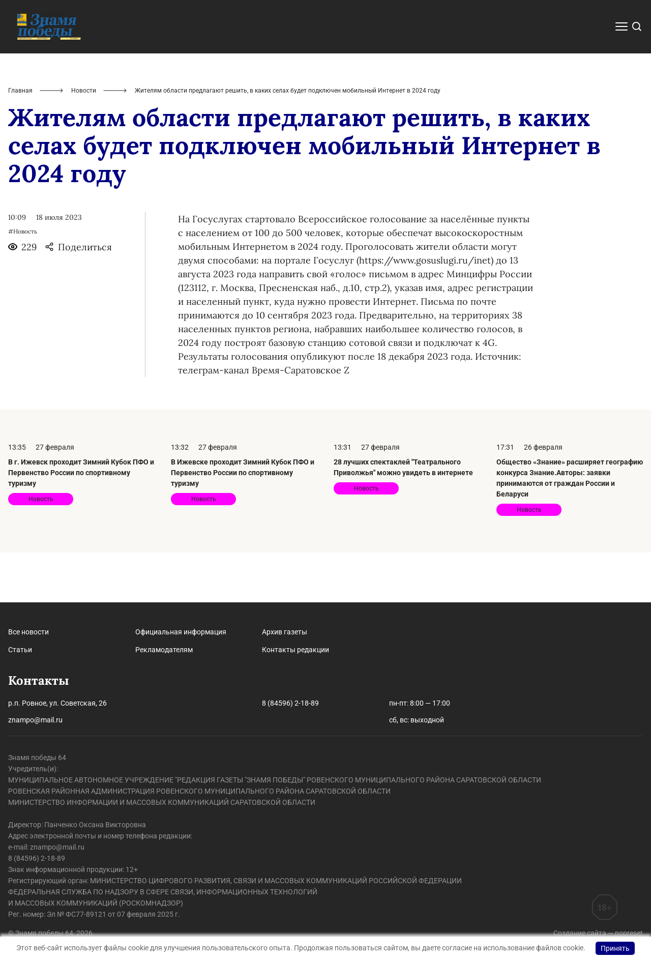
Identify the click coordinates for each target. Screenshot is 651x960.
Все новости (28, 632)
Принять (615, 948)
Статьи (20, 650)
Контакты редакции (295, 650)
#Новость (22, 281)
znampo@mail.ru (35, 720)
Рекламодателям (164, 650)
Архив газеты (284, 632)
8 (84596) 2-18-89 (290, 703)
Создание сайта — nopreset (598, 933)
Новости (83, 140)
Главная (20, 140)
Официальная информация (180, 632)
